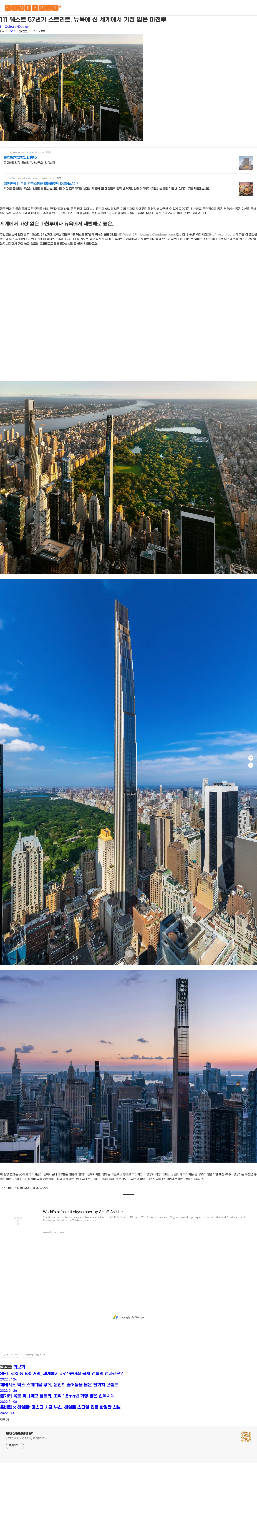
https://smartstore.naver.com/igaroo (29, 178)
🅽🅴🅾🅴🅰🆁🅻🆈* (32, 9)
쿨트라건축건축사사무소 (20, 158)
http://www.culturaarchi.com (24, 152)
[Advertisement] (128, 1317)
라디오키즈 (11, 31)
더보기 (19, 1367)
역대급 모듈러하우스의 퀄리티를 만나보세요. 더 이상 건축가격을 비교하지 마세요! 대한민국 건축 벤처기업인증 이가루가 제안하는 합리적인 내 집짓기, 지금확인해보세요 (107, 188)
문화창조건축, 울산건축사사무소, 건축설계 (29, 162)
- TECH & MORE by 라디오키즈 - (26, 1438)
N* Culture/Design (14, 26)
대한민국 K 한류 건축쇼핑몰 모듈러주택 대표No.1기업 (41, 184)
